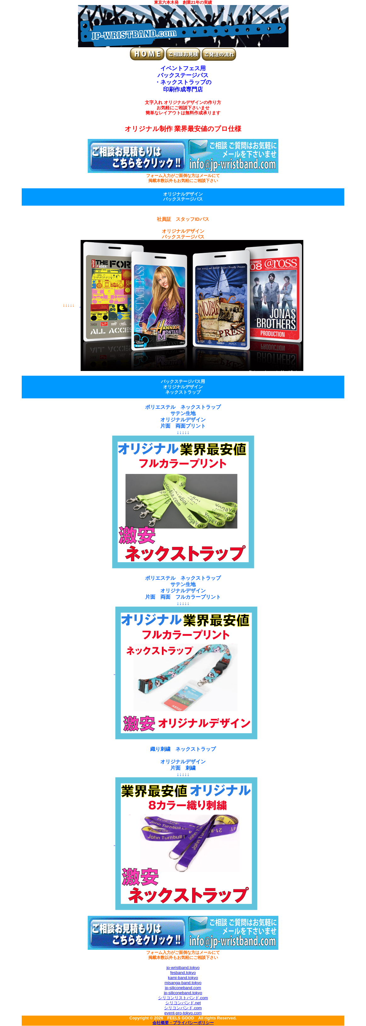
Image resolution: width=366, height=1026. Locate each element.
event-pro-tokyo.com (183, 1013)
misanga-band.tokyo (182, 982)
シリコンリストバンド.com (183, 997)
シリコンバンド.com (183, 1008)
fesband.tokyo (183, 972)
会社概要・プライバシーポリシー (183, 1023)
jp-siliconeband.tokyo (183, 992)
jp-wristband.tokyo (183, 967)
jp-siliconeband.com (183, 987)
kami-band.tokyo (183, 977)
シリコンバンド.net (183, 1002)
